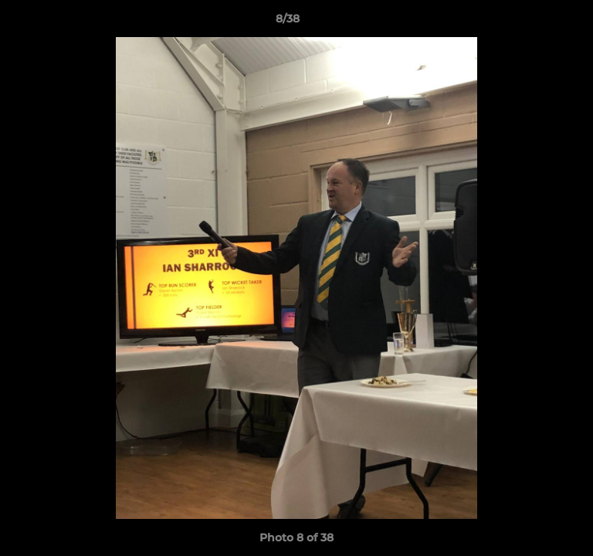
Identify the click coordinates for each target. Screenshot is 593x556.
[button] (537, 22)
